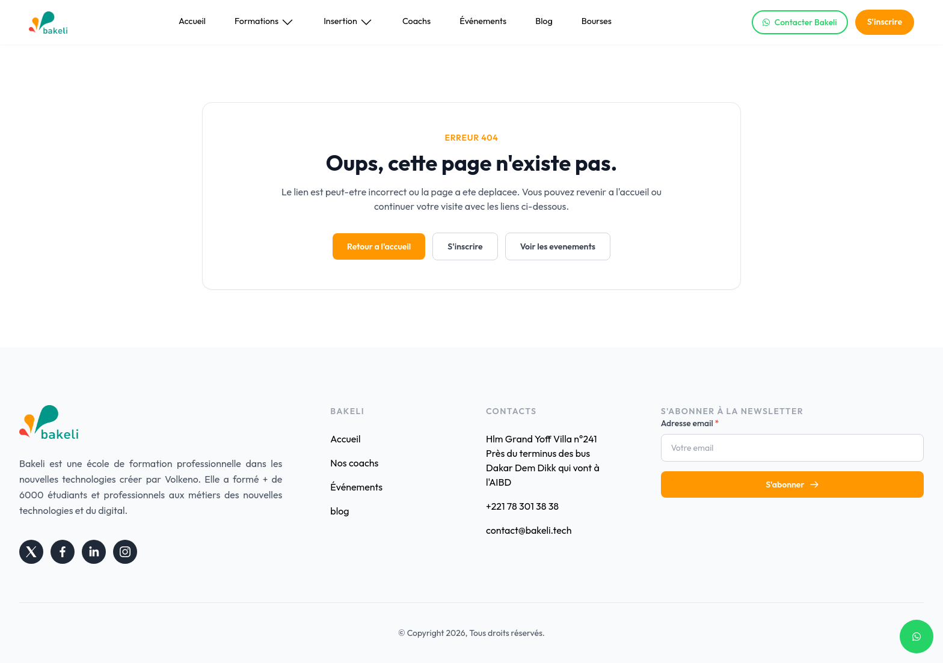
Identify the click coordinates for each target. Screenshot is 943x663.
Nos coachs (354, 463)
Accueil (192, 21)
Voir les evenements (557, 246)
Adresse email (690, 423)
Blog (544, 21)
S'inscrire (884, 21)
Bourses (597, 21)
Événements (482, 21)
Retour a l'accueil (379, 246)
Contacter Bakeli (800, 22)
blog (339, 511)
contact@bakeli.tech (528, 530)
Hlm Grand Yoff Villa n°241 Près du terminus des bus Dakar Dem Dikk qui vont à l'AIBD (543, 460)
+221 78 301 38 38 (522, 506)
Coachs (416, 21)
